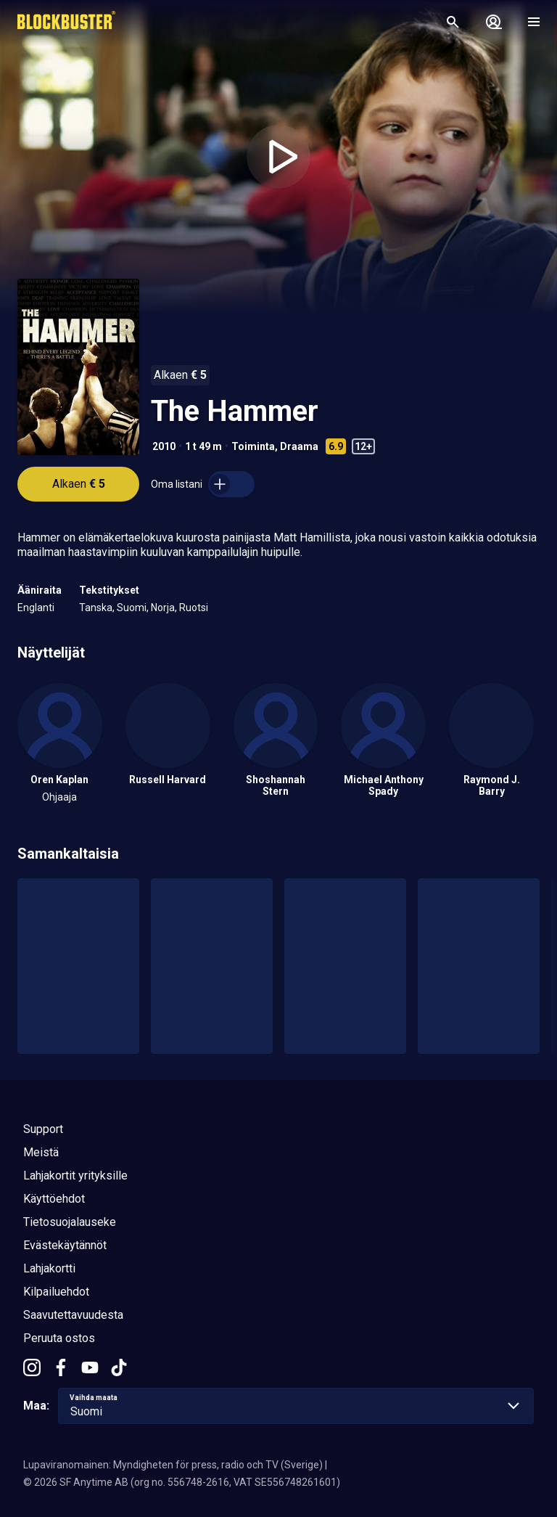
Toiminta (253, 446)
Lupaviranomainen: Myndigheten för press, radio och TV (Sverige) (173, 1465)
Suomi (132, 607)
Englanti (35, 607)
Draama (299, 446)
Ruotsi (193, 607)
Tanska (95, 607)
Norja (163, 607)
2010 (164, 446)
